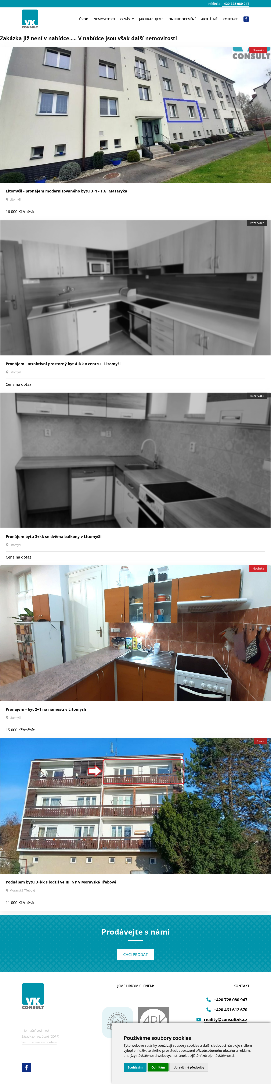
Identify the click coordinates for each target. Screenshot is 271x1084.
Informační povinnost (35, 1030)
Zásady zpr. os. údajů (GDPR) (40, 1036)
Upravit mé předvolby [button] (188, 1067)
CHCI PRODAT (135, 954)
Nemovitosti (104, 19)
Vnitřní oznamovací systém (39, 1042)
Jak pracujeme (151, 19)
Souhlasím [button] (135, 1067)
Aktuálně (209, 19)
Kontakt (230, 19)
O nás (127, 19)
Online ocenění (182, 19)
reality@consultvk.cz (225, 1019)
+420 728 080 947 (235, 3)
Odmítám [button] (158, 1067)
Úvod (83, 19)
